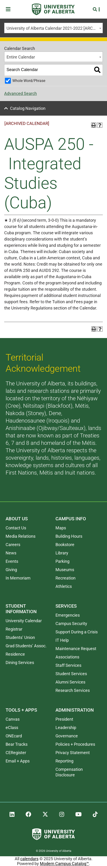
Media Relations (20, 536)
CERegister (16, 752)
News (11, 552)
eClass (12, 727)
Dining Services (20, 662)
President (64, 719)
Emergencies (67, 615)
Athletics (63, 586)
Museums (64, 569)
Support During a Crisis (76, 631)
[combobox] (53, 28)
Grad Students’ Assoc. (26, 645)
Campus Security (71, 623)
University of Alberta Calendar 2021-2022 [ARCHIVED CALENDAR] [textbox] (55, 28)
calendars (29, 858)
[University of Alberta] (53, 9)
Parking (62, 561)
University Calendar (24, 620)
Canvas (13, 719)
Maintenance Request (75, 648)
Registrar (14, 629)
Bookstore (64, 544)
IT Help (62, 640)
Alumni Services (70, 682)
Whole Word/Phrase (28, 80)
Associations (67, 656)
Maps (60, 527)
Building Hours (68, 536)
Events (12, 561)
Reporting (64, 761)
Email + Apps (18, 761)
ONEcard (14, 735)
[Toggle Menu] (9, 9)
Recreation (65, 578)
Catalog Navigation (27, 108)
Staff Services (68, 665)
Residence (15, 654)
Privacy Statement (72, 752)
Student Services (71, 673)
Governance (66, 735)
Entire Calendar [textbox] (21, 57)
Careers (13, 544)
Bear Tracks (17, 744)
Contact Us (16, 527)
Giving (11, 569)
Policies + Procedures (75, 744)
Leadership (65, 727)
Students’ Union (20, 637)
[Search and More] (95, 9)
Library (61, 552)
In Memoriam (18, 578)
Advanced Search (20, 93)
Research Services (72, 690)
